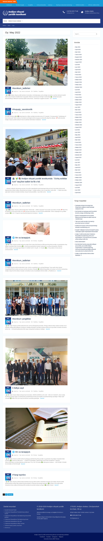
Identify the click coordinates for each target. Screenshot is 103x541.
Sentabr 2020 (78, 182)
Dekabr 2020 (78, 177)
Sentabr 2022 (78, 124)
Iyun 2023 (77, 107)
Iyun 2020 (77, 190)
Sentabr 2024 (78, 87)
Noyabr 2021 (78, 150)
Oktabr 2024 (78, 84)
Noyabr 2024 (78, 82)
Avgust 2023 (78, 104)
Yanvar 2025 (78, 77)
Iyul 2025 (77, 64)
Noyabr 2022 (78, 119)
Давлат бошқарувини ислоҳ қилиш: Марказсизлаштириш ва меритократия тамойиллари (85, 217)
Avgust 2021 (78, 157)
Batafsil (55, 98)
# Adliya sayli (18, 388)
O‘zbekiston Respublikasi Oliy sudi (13, 521)
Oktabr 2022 (78, 122)
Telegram (61, 536)
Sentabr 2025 (78, 59)
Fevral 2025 (78, 74)
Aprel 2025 (78, 69)
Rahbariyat (9, 5)
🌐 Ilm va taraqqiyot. (21, 238)
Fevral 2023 (78, 112)
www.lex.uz (7, 527)
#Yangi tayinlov (19, 475)
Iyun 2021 (77, 162)
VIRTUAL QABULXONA (93, 5)
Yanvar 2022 (78, 145)
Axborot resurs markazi (14, 21)
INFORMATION (21, 1)
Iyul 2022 (77, 129)
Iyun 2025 (77, 67)
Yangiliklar (30, 5)
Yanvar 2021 (78, 175)
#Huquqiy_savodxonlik (22, 109)
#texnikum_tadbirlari (21, 88)
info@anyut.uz (70, 13)
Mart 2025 (77, 72)
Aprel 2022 (78, 137)
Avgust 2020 (78, 185)
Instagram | (55, 536)
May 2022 (77, 134)
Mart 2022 (77, 140)
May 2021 (77, 165)
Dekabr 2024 (78, 79)
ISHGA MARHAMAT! (80, 241)
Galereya (50, 5)
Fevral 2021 (78, 172)
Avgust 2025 (78, 62)
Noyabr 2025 (78, 57)
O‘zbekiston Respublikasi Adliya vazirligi (14, 523)
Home (5, 21)
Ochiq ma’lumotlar (41, 5)
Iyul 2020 (77, 187)
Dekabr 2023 (78, 99)
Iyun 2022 (77, 132)
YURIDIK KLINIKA (80, 5)
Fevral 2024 (78, 94)
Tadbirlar (35, 91)
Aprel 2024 (78, 92)
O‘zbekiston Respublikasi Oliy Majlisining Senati (16, 519)
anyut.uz (16, 91)
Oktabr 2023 (78, 102)
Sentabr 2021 (78, 155)
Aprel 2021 (78, 167)
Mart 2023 (77, 109)
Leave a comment (25, 91)
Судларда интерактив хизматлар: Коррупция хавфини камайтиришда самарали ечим (84, 207)
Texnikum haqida (20, 5)
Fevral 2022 (78, 142)
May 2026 (77, 47)
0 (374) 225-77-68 (72, 11)
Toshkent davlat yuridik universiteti (13, 525)
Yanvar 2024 (78, 97)
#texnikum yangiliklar (21, 319)
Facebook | (42, 536)
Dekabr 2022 (78, 117)
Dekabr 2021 (78, 147)
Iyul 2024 (77, 89)
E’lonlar (35, 240)
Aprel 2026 (78, 49)
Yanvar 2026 (78, 54)
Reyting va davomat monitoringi (64, 5)
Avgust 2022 (78, 127)
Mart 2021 (77, 170)
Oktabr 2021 (78, 152)
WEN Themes (56, 539)
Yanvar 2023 (78, 114)
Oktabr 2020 (78, 180)
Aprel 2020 (78, 192)
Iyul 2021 (77, 160)
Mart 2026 (77, 52)
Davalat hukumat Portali (10, 510)
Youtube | (48, 536)
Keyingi (10, 494)
